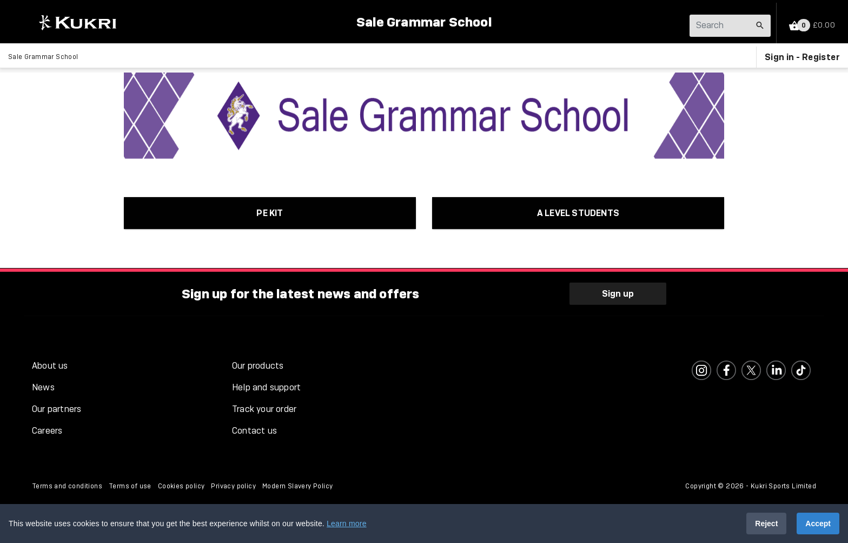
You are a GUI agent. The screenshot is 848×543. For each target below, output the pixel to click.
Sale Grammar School (424, 22)
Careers (47, 431)
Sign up (618, 293)
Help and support (266, 387)
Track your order (264, 409)
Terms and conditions (67, 486)
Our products (257, 366)
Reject (766, 523)
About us (50, 366)
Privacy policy (233, 486)
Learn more (347, 523)
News (43, 387)
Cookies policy (181, 486)
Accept (818, 523)
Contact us (254, 431)
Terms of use (130, 486)
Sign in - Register (802, 56)
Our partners (56, 409)
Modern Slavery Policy (297, 486)
